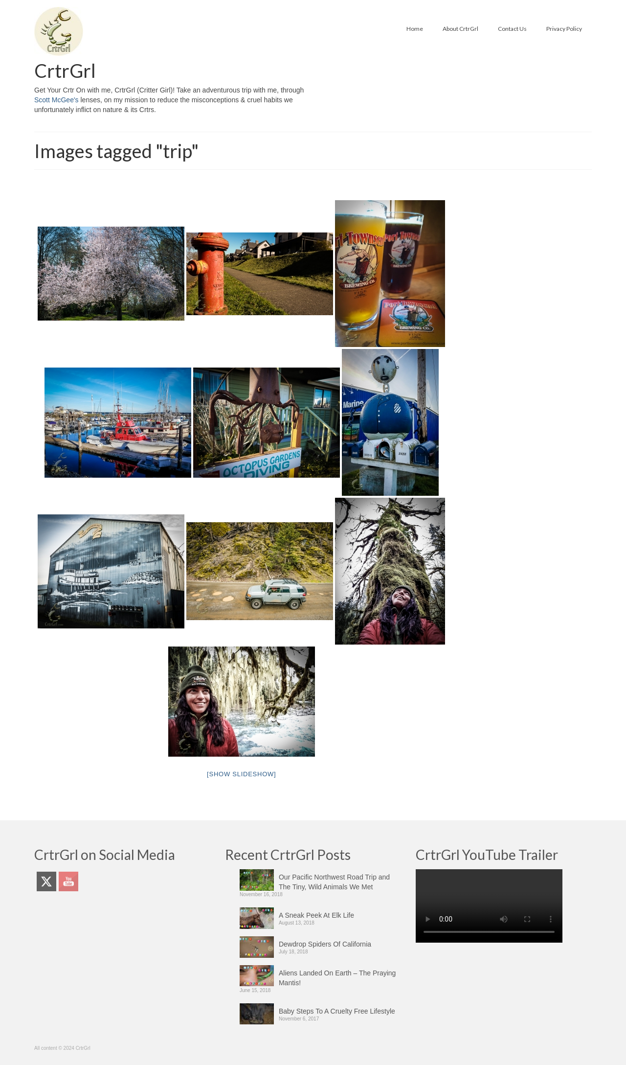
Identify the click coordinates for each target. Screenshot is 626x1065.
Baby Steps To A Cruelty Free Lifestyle (337, 1011)
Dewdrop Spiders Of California (325, 944)
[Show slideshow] (241, 774)
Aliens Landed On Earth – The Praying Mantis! (337, 978)
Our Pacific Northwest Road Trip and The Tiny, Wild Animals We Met (334, 882)
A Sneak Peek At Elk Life (316, 915)
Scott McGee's (56, 100)
